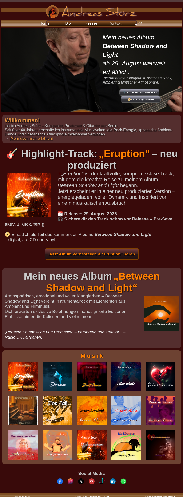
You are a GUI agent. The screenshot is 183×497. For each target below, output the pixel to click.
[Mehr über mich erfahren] (31, 138)
